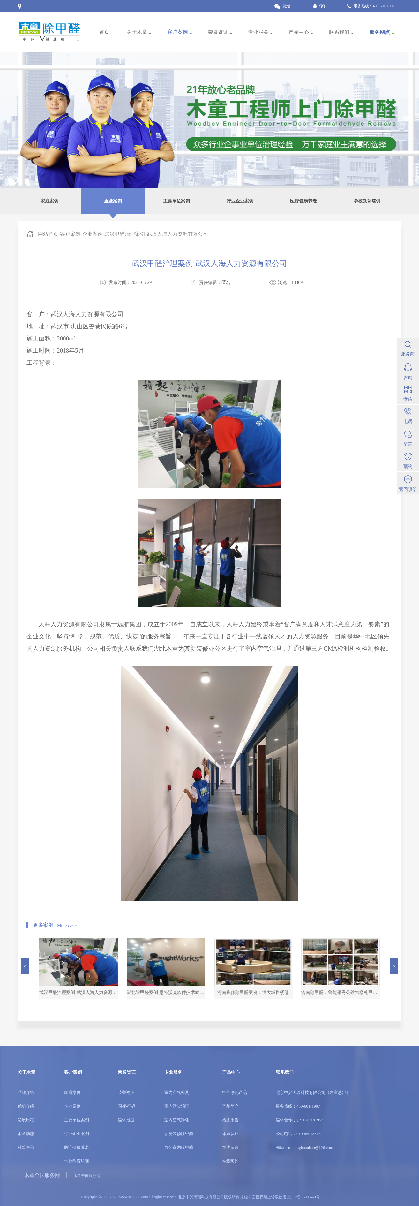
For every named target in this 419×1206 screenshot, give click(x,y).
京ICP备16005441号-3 (305, 1197)
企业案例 (92, 234)
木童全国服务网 (42, 1175)
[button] (25, 966)
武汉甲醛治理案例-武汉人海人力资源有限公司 (156, 234)
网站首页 (48, 234)
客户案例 (70, 234)
